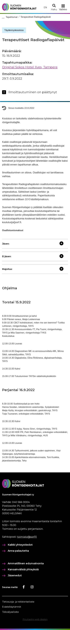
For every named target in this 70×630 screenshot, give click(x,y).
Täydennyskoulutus (14, 30)
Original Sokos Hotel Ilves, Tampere (30, 67)
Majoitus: (32, 269)
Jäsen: (32, 243)
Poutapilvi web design (35, 619)
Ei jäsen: (32, 256)
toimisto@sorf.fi (27, 536)
